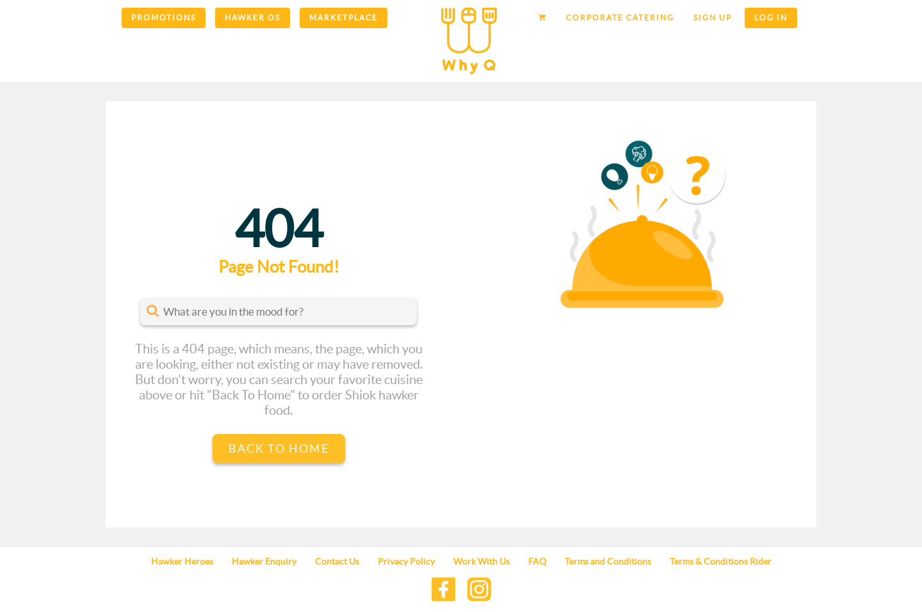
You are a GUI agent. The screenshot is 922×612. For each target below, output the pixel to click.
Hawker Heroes (182, 561)
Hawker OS (252, 17)
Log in (771, 17)
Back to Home (279, 448)
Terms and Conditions (608, 561)
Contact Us (337, 561)
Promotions (163, 17)
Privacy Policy (406, 561)
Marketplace (343, 17)
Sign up (712, 17)
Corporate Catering (620, 17)
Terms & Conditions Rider (721, 561)
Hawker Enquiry (264, 561)
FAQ (537, 561)
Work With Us (481, 561)
